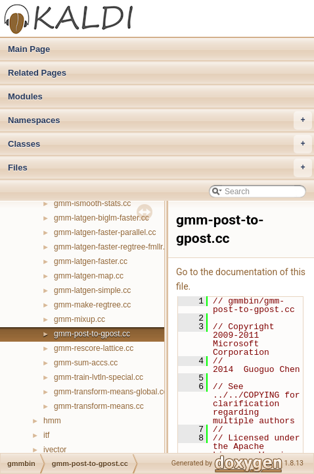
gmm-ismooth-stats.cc (92, 203)
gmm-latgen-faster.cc (90, 261)
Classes (160, 144)
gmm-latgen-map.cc (88, 275)
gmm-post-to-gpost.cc (92, 333)
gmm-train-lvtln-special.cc (98, 377)
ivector (54, 449)
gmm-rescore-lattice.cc (93, 348)
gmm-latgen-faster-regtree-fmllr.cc (113, 246)
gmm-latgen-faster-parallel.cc (105, 232)
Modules (25, 96)
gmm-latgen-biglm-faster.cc (101, 218)
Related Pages (37, 73)
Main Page (29, 49)
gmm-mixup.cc (79, 319)
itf (46, 435)
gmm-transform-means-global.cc (111, 391)
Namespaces (160, 120)
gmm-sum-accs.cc (86, 362)
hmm (52, 420)
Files (160, 168)
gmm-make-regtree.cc (92, 304)
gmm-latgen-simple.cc (92, 290)
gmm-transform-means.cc (99, 406)
